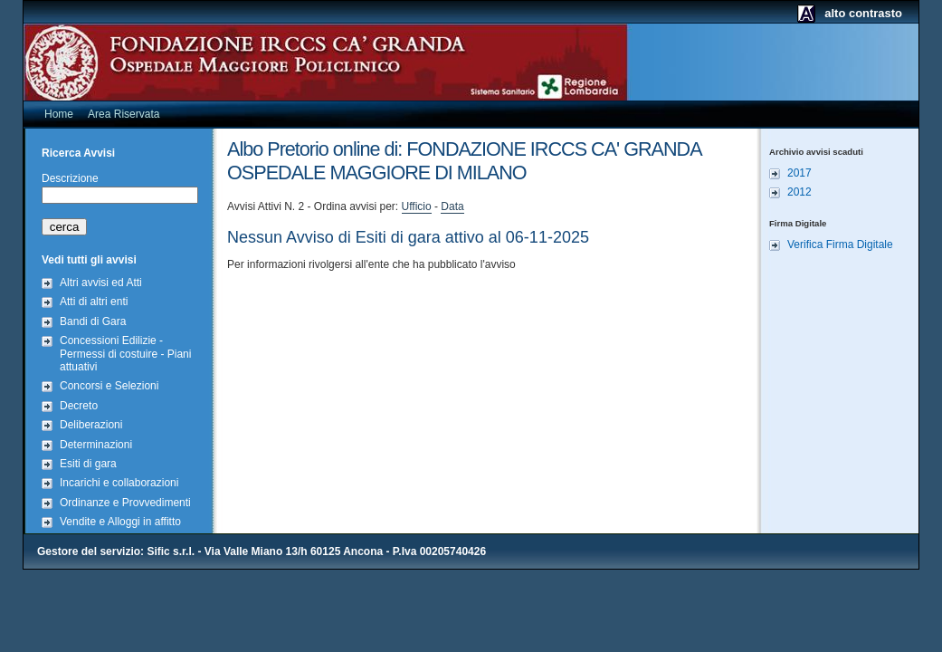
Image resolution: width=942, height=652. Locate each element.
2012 (799, 192)
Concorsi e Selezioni (109, 385)
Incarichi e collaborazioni (119, 482)
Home (58, 114)
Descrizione (70, 178)
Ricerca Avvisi (78, 153)
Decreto (79, 405)
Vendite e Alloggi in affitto (120, 521)
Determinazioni (96, 444)
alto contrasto (863, 13)
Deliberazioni (91, 424)
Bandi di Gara (93, 321)
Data (452, 206)
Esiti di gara (88, 463)
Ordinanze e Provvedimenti (125, 502)
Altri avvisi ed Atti (101, 282)
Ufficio (417, 206)
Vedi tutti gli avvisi (89, 260)
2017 (799, 173)
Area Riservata (123, 114)
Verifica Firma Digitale (840, 244)
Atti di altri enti (94, 301)
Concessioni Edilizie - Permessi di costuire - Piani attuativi (125, 353)
